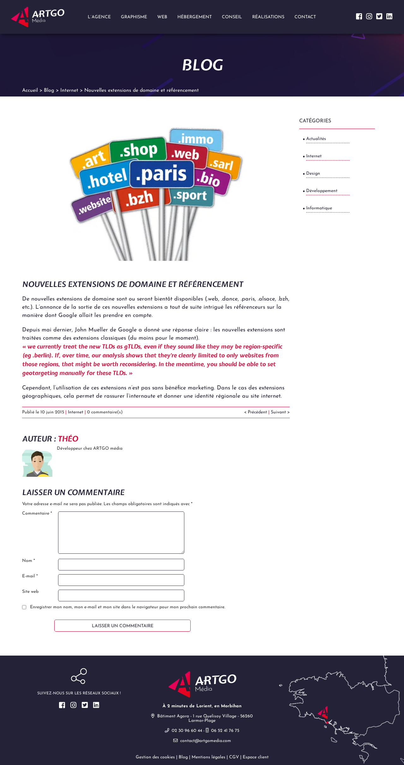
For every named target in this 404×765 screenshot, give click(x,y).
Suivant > (280, 414)
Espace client (256, 758)
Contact (305, 17)
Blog (183, 758)
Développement (321, 192)
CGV (234, 758)
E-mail (30, 578)
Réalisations (268, 17)
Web (162, 17)
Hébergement (194, 17)
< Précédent (255, 414)
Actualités (316, 140)
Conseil (232, 17)
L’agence (99, 17)
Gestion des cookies (155, 758)
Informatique (319, 209)
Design (313, 174)
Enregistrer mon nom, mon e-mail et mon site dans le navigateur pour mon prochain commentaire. (127, 609)
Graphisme (134, 17)
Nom (28, 562)
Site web (30, 593)
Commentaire (37, 515)
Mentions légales (208, 758)
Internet (75, 414)
